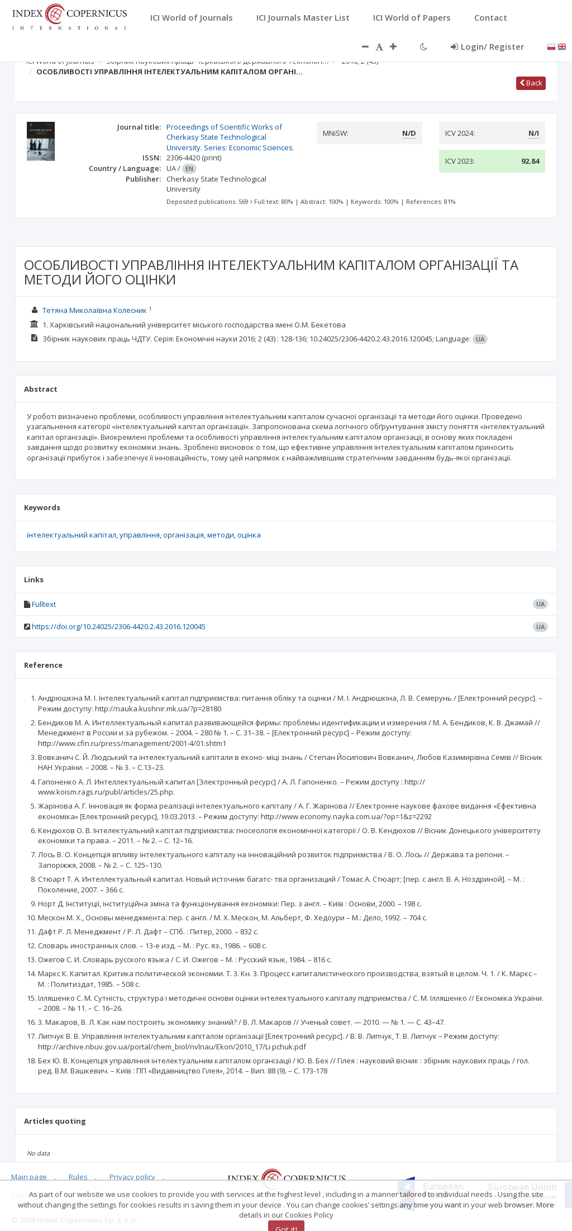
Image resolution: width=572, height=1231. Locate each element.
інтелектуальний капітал (71, 535)
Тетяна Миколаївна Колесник (94, 310)
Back (530, 83)
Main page (29, 1177)
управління (140, 535)
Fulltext (44, 604)
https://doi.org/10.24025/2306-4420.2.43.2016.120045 (119, 626)
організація (183, 535)
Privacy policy (132, 1177)
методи (220, 535)
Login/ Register (487, 46)
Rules (78, 1177)
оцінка (249, 535)
